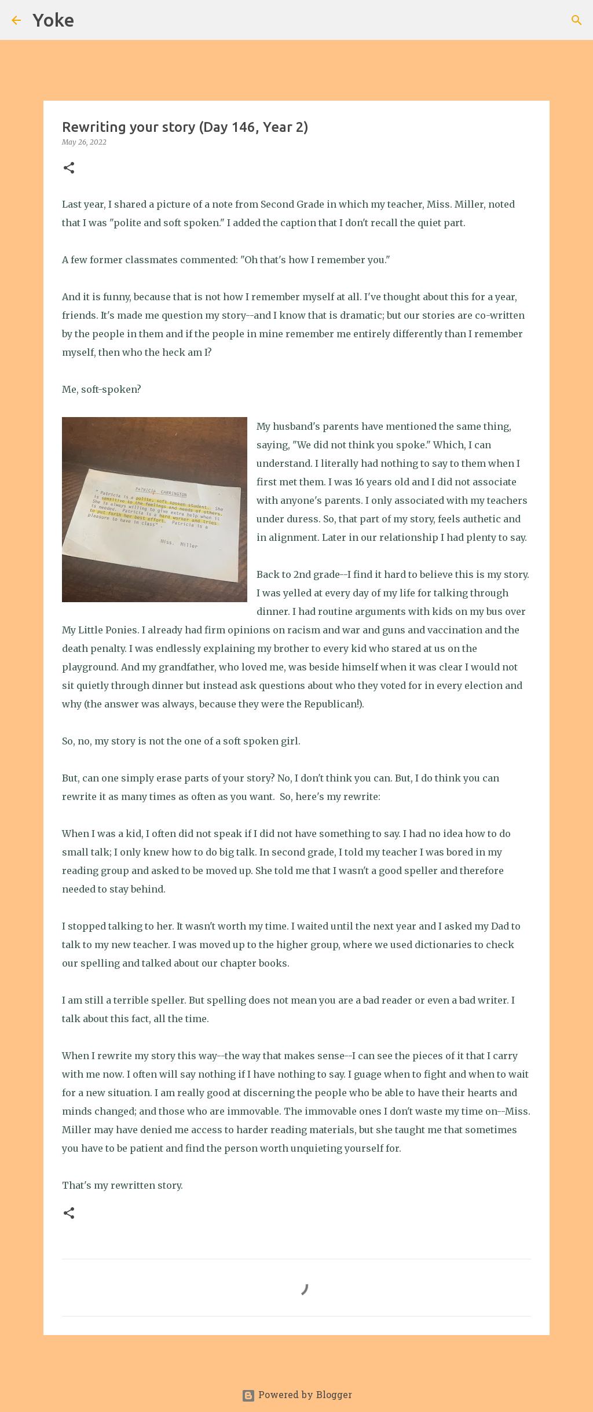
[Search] (91, 20)
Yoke (53, 19)
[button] (69, 168)
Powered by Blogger (296, 1396)
